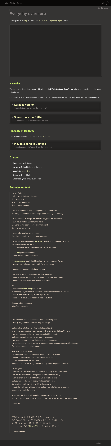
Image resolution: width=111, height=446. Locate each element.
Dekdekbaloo (39, 241)
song (25, 21)
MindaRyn (26, 171)
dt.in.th (5, 3)
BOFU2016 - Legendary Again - (51, 21)
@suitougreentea (18, 261)
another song (26, 289)
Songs (19, 3)
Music (12, 3)
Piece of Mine (34, 426)
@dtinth (98, 443)
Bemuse (46, 136)
